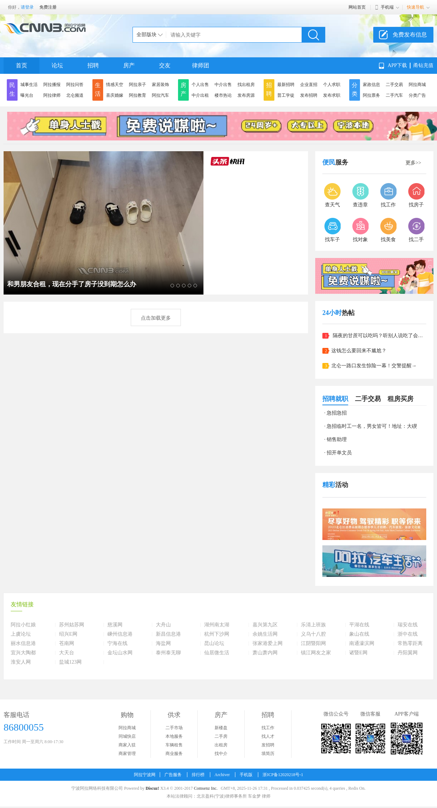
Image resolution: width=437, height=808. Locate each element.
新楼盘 (221, 727)
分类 (354, 89)
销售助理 (337, 439)
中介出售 (223, 84)
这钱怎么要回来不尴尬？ (358, 350)
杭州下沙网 (216, 634)
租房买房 (400, 398)
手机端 (387, 7)
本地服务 (174, 736)
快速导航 (415, 7)
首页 (21, 65)
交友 (165, 65)
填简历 (267, 753)
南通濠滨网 (361, 643)
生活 (98, 89)
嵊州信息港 (120, 634)
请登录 (27, 7)
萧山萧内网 (265, 653)
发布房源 (246, 95)
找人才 (267, 736)
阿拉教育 (137, 95)
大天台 (66, 653)
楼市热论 (223, 95)
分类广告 (417, 95)
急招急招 (337, 413)
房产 (129, 65)
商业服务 (174, 753)
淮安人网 (21, 662)
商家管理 (127, 753)
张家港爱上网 (268, 643)
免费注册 (48, 7)
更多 (413, 163)
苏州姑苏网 (71, 625)
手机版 (246, 774)
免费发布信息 (410, 35)
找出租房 (246, 84)
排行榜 (198, 774)
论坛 (57, 65)
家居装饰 (160, 84)
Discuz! (152, 788)
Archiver (222, 774)
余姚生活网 (265, 634)
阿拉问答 (74, 84)
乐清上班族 (313, 625)
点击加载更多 (156, 318)
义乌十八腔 (313, 634)
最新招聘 (285, 84)
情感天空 (114, 84)
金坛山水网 (120, 653)
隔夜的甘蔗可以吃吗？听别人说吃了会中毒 (378, 335)
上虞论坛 (21, 634)
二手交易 (394, 84)
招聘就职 (335, 398)
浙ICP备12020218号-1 (283, 774)
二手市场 (174, 727)
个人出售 (200, 84)
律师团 (200, 65)
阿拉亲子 (137, 84)
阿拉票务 (371, 95)
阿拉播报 (52, 84)
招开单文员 (339, 452)
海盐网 (163, 643)
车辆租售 (174, 744)
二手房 (221, 736)
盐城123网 (70, 662)
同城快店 (127, 736)
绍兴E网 (68, 634)
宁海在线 (117, 643)
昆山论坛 (214, 643)
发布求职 (331, 95)
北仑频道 (74, 95)
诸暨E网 (358, 653)
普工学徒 (285, 95)
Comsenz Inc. (205, 788)
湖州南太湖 (216, 625)
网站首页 (357, 7)
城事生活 (29, 84)
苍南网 (66, 643)
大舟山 (163, 625)
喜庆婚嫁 (114, 95)
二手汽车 (394, 95)
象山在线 (359, 634)
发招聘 (267, 744)
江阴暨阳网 (313, 643)
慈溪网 (115, 625)
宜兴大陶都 (23, 653)
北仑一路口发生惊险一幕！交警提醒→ (374, 365)
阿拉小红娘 (23, 625)
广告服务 (173, 774)
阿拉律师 (52, 95)
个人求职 (331, 84)
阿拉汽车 (160, 95)
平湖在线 (359, 625)
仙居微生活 (216, 653)
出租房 (221, 744)
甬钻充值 (423, 65)
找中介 (221, 753)
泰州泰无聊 (168, 653)
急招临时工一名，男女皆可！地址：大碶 (372, 426)
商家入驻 (127, 744)
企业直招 (308, 84)
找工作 (267, 727)
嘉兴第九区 (265, 625)
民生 (12, 89)
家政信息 (371, 84)
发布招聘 (308, 95)
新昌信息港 (168, 634)
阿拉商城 (417, 84)
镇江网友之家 (316, 653)
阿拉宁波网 (144, 774)
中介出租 (200, 95)
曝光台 (26, 95)
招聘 (93, 65)
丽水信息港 (23, 643)
